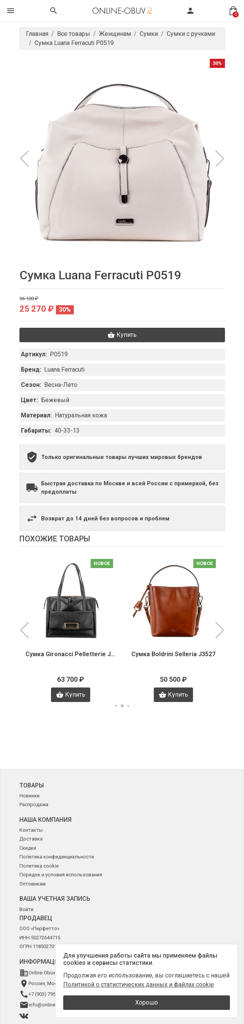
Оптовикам (32, 884)
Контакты (31, 830)
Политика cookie (39, 866)
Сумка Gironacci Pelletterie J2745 (71, 654)
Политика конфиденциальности (56, 857)
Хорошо (146, 1002)
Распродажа (33, 804)
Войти (26, 909)
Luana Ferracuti (64, 369)
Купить (122, 335)
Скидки (27, 848)
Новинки (29, 796)
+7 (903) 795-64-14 (49, 994)
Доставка (31, 839)
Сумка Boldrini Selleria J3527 (173, 654)
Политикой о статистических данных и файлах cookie (138, 984)
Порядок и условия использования (60, 874)
